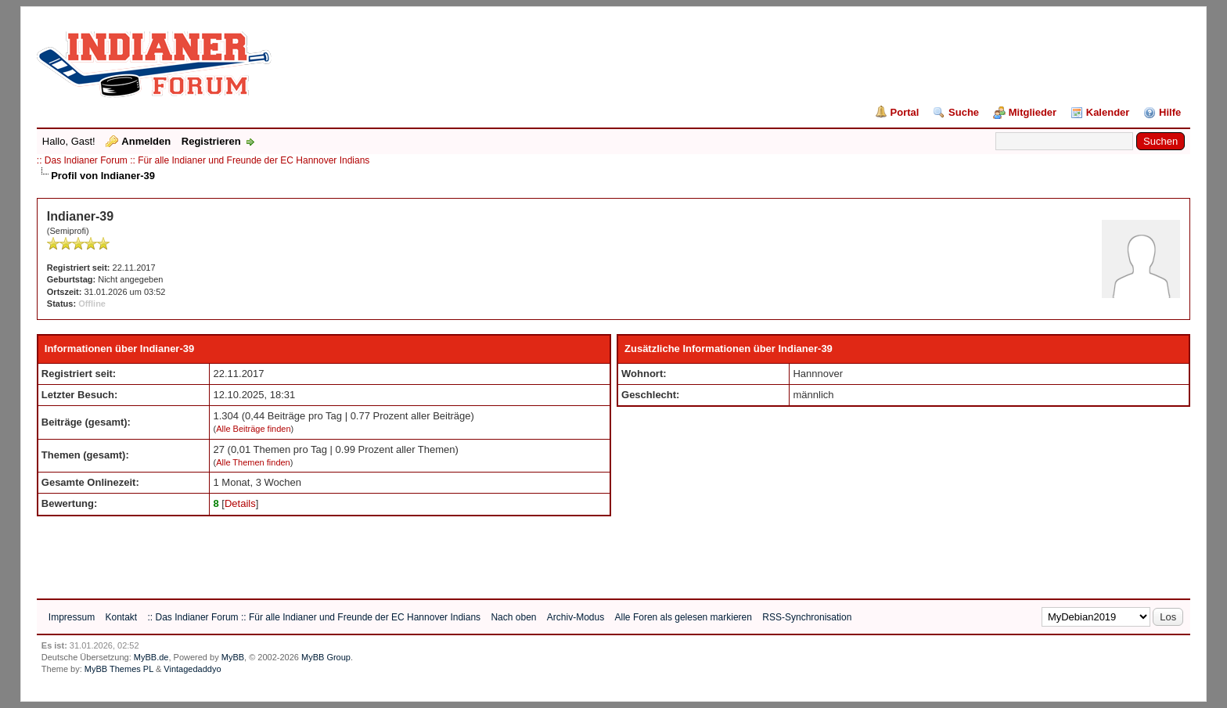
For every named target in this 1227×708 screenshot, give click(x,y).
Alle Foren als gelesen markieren (683, 617)
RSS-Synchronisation (806, 617)
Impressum (72, 617)
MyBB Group (326, 657)
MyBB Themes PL (119, 669)
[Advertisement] (321, 551)
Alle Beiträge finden (253, 428)
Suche (963, 112)
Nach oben (513, 617)
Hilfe (1170, 112)
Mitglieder (1032, 112)
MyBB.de (151, 657)
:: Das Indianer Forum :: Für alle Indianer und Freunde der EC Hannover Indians (203, 160)
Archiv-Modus (575, 617)
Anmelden (146, 141)
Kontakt (121, 617)
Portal (905, 112)
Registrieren (211, 141)
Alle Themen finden (253, 462)
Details (240, 503)
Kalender (1108, 112)
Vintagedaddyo (192, 669)
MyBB (232, 657)
